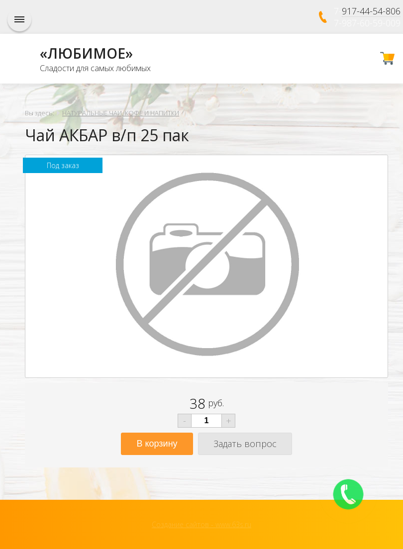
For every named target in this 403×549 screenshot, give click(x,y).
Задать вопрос (245, 444)
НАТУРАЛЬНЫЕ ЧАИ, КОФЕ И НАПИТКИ (120, 112)
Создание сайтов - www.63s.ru (201, 524)
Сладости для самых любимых (95, 68)
